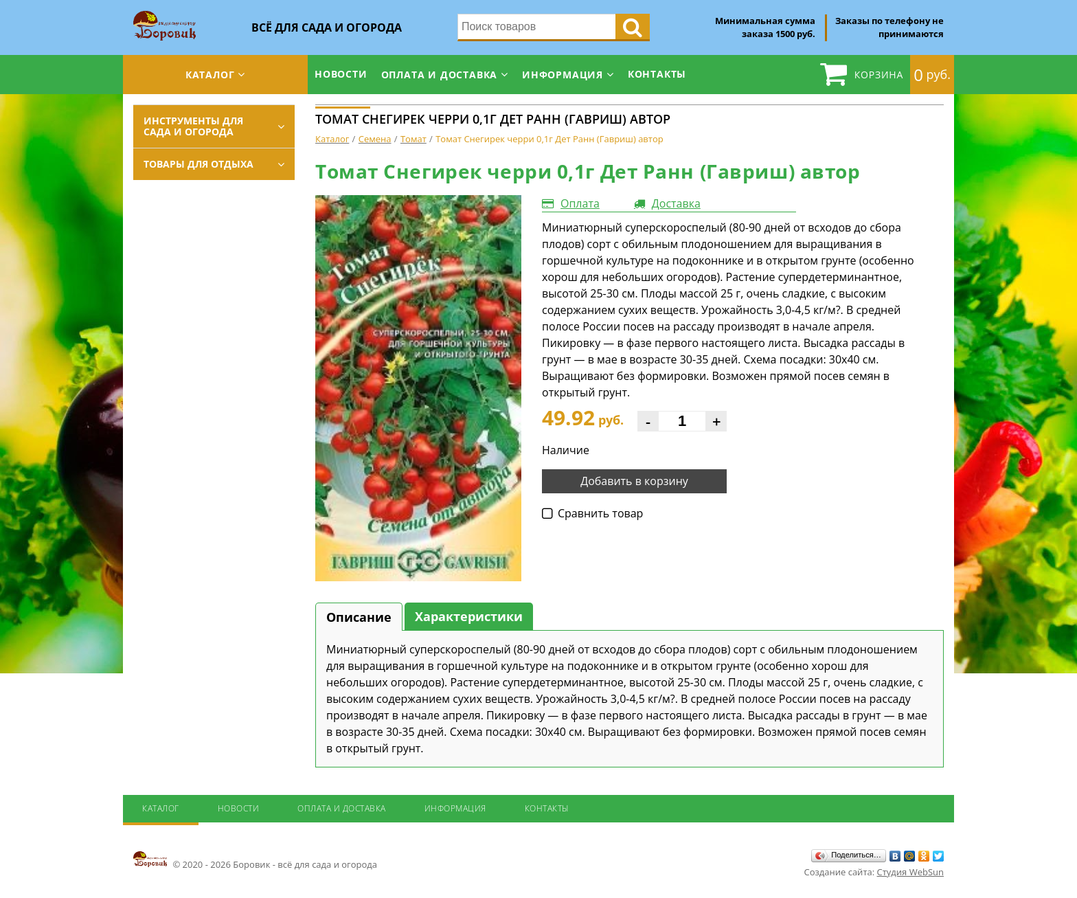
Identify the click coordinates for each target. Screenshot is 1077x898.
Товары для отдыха (198, 163)
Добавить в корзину (634, 481)
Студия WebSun (910, 872)
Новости (341, 73)
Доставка (676, 203)
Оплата (580, 203)
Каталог (210, 74)
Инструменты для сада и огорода (193, 126)
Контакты (657, 73)
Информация (562, 74)
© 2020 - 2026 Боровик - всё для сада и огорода (255, 860)
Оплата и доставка (439, 74)
